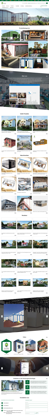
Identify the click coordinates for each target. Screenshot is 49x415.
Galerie (11, 411)
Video (20, 411)
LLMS (31, 411)
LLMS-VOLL (35, 411)
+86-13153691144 (6, 384)
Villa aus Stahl (16, 406)
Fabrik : (5, 391)
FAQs (23, 411)
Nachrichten (12, 7)
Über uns (16, 404)
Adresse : (5, 389)
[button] (48, 17)
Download (15, 411)
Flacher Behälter (28, 405)
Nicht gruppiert (28, 404)
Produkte (7, 411)
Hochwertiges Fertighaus (29, 407)
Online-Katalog (41, 411)
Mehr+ (47, 316)
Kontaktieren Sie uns (5, 7)
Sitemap (27, 411)
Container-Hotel (17, 407)
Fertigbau (27, 406)
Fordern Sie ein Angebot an (43, 6)
